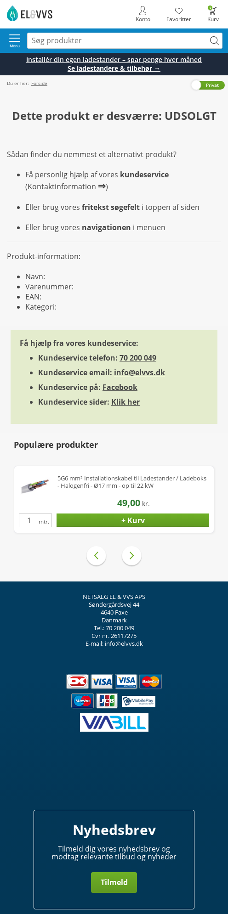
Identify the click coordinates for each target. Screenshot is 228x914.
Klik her (125, 402)
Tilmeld (114, 882)
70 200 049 (138, 358)
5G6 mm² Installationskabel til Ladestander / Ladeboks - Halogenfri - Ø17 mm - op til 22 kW (131, 482)
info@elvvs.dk (139, 372)
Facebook (120, 387)
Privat (212, 85)
